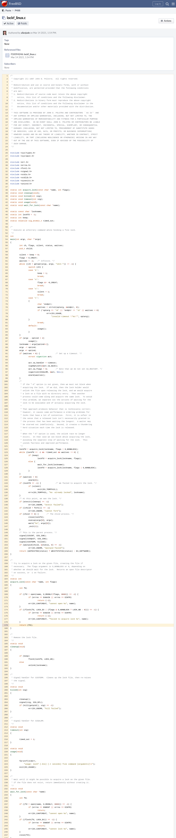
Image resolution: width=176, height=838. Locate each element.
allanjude (25, 32)
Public (24, 23)
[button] (173, 4)
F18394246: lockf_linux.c (23, 54)
